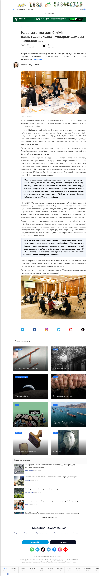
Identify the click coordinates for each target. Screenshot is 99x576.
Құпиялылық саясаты (43, 533)
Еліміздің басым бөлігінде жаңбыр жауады (42, 489)
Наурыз (32, 570)
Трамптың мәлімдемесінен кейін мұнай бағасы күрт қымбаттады (51, 477)
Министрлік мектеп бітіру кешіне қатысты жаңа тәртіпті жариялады (52, 501)
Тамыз (78, 570)
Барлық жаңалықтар (49, 517)
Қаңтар (13, 570)
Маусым (59, 570)
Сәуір (41, 570)
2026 (4, 570)
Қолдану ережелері (61, 533)
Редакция (17, 533)
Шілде (69, 570)
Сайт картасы (76, 533)
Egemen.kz (37, 59)
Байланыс (63, 542)
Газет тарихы (28, 533)
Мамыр (50, 570)
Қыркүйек (87, 570)
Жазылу (35, 542)
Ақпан (23, 570)
